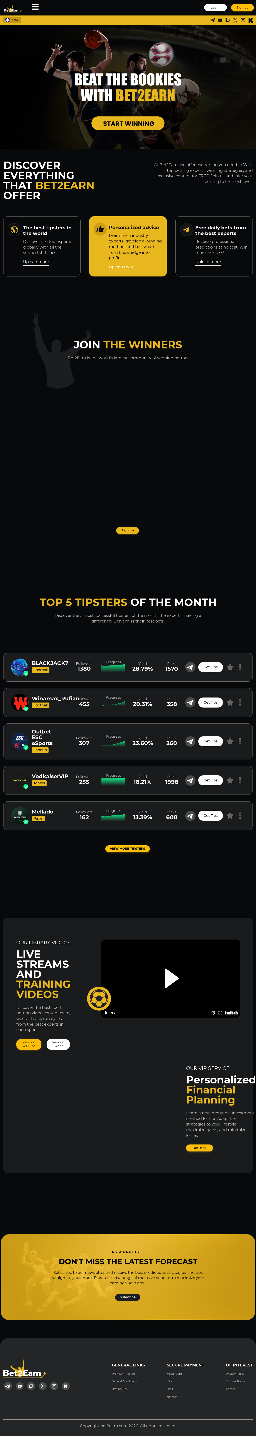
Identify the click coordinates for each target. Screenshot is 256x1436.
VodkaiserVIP (50, 776)
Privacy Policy (235, 1374)
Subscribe (128, 1297)
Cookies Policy (235, 1381)
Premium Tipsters (123, 1374)
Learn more (199, 1147)
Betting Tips (120, 1389)
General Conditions (124, 1381)
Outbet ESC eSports (42, 737)
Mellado (43, 812)
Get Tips (211, 667)
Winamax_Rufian (55, 698)
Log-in (216, 7)
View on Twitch (58, 1044)
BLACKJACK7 (50, 663)
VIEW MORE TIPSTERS (127, 848)
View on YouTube (28, 1044)
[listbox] (16, 20)
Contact (231, 1389)
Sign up (242, 7)
